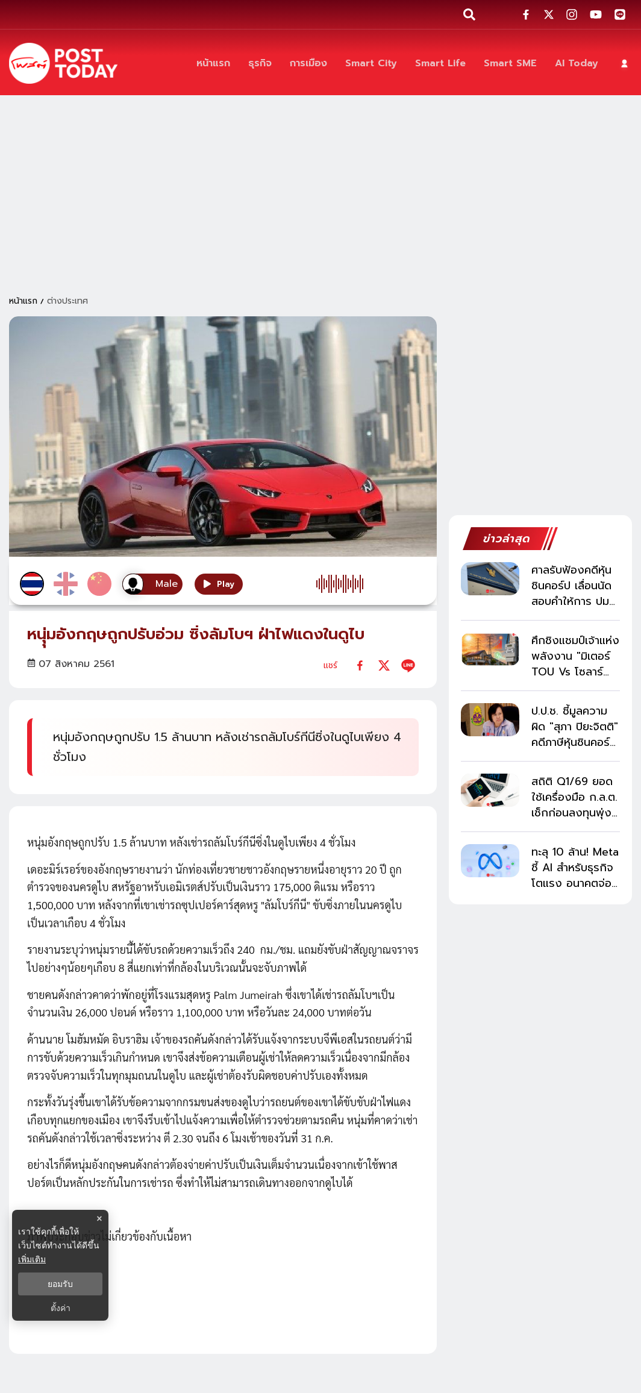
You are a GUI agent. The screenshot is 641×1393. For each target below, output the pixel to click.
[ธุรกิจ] (260, 63)
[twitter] (384, 665)
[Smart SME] (510, 63)
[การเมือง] (308, 63)
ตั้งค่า (60, 1308)
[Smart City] (371, 63)
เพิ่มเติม (32, 1259)
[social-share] (526, 14)
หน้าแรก (23, 301)
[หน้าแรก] (213, 63)
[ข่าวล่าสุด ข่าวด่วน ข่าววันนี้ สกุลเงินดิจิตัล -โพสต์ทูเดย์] (63, 63)
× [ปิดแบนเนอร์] (99, 1218)
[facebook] (360, 665)
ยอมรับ (60, 1284)
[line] (408, 665)
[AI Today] (576, 63)
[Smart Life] (440, 63)
